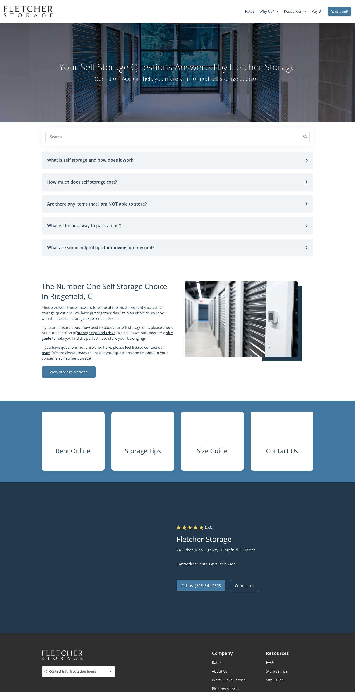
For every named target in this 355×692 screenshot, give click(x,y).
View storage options (69, 372)
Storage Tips (276, 674)
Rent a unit (339, 11)
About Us (220, 674)
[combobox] (78, 674)
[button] (177, 160)
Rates (216, 665)
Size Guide (275, 682)
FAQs (270, 665)
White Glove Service (229, 682)
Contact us (245, 588)
